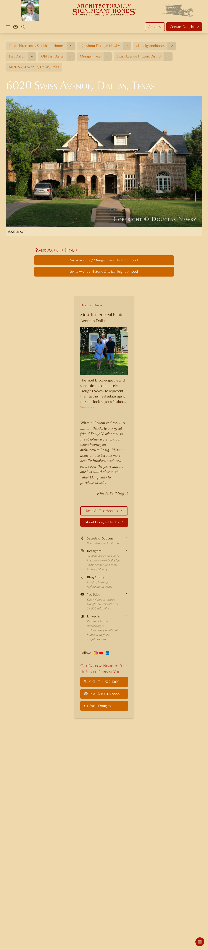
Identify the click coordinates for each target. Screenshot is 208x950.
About (155, 27)
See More (87, 407)
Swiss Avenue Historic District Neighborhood (104, 271)
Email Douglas (97, 706)
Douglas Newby (91, 305)
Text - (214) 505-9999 (102, 694)
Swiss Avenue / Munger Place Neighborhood (104, 260)
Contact (184, 27)
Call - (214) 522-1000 (102, 682)
